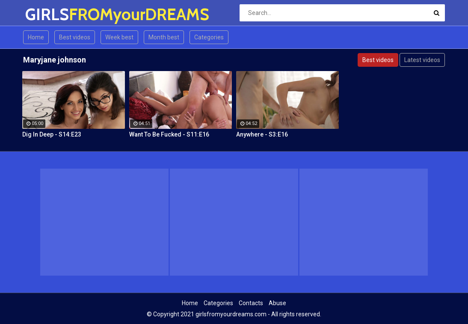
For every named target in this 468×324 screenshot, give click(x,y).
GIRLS (47, 14)
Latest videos (422, 59)
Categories (209, 37)
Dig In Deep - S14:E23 (51, 134)
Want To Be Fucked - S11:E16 (169, 134)
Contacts (251, 303)
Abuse (277, 303)
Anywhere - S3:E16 (262, 134)
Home (36, 37)
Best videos (74, 37)
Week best (119, 37)
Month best (163, 37)
